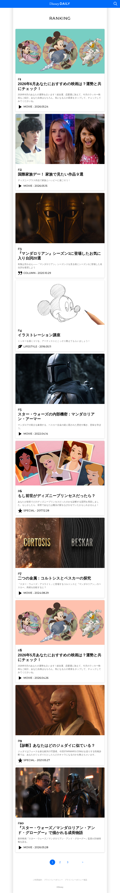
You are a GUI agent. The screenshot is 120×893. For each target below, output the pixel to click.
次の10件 (82, 862)
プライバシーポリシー (53, 880)
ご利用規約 (37, 880)
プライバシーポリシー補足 (76, 880)
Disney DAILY (60, 4)
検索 (115, 4)
